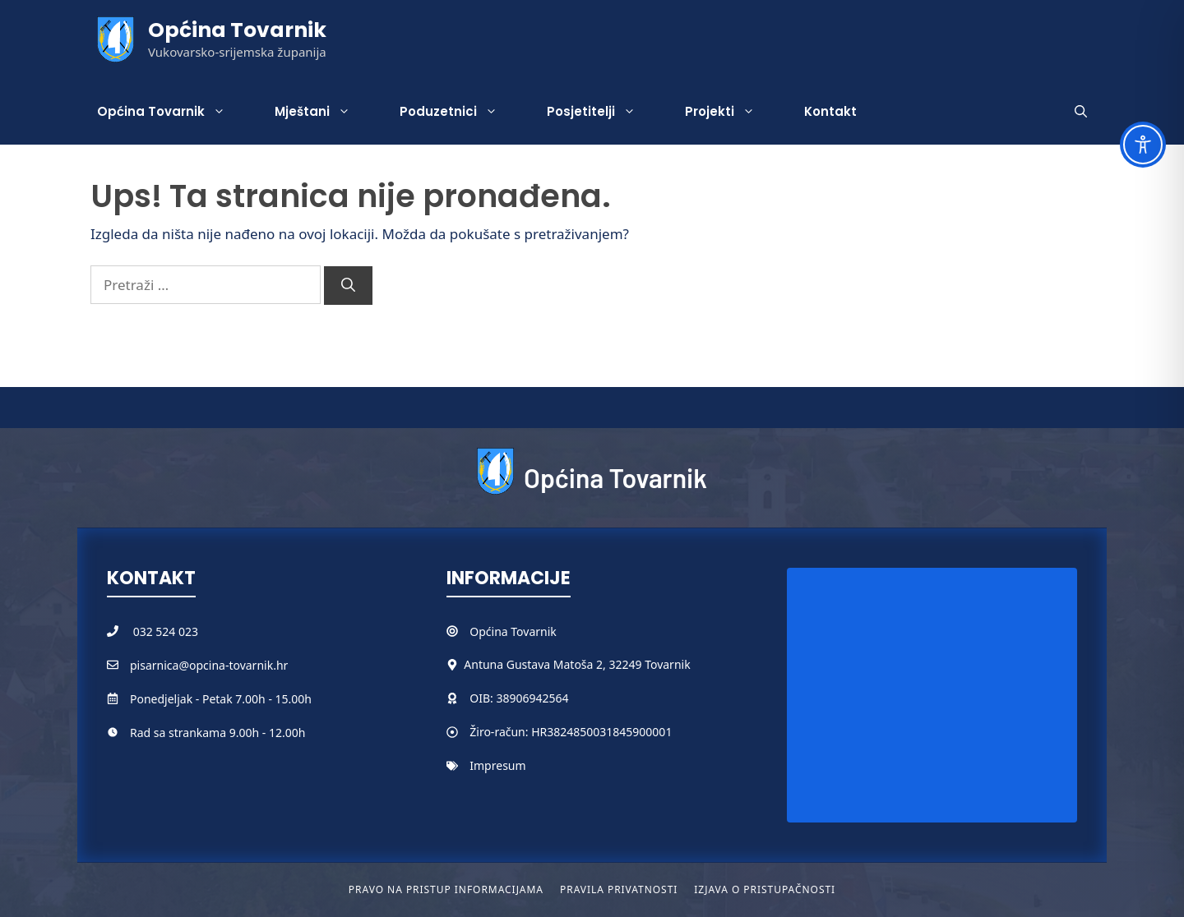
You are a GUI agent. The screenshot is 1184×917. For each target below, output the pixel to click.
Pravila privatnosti (619, 889)
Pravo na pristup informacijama (446, 889)
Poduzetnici (461, 112)
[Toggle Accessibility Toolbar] (1143, 144)
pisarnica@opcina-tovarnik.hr (209, 665)
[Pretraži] (348, 286)
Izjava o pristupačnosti (764, 889)
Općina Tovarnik (237, 30)
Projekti (732, 112)
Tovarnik (533, 631)
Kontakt (830, 111)
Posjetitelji (603, 112)
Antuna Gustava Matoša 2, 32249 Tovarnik (577, 664)
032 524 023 (165, 631)
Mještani (325, 112)
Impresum (497, 765)
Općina (490, 631)
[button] (1081, 112)
